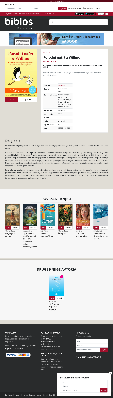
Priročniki (46, 53)
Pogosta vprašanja (32, 14)
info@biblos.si (49, 341)
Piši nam (51, 14)
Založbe (15, 14)
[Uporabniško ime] (16, 9)
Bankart (20, 348)
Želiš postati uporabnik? (91, 8)
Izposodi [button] (27, 99)
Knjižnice (8, 14)
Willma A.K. (50, 61)
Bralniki (22, 14)
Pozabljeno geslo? (74, 8)
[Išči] (78, 22)
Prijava (104, 350)
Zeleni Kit (61, 85)
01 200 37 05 (48, 339)
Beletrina (32, 395)
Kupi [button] (12, 99)
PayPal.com (9, 348)
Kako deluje (44, 14)
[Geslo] (43, 9)
